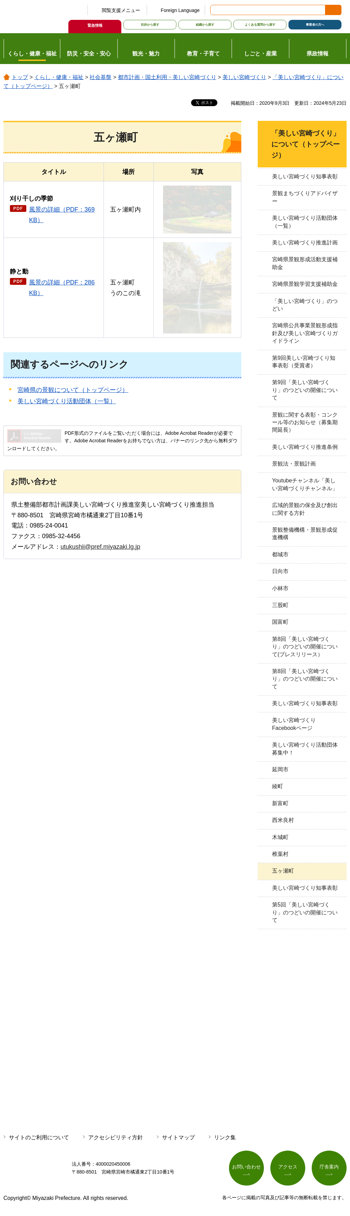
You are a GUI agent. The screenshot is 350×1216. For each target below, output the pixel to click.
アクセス (287, 1166)
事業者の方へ (315, 24)
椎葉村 (280, 854)
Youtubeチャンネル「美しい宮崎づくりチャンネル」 (305, 484)
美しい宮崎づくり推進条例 (305, 447)
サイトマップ (178, 1137)
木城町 (280, 837)
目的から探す (150, 24)
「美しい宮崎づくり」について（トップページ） (305, 144)
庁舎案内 (329, 1166)
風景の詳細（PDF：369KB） (62, 215)
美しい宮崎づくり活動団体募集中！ (305, 748)
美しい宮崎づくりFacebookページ (294, 724)
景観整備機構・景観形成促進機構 (305, 533)
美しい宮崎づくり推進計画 (305, 242)
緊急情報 (95, 25)
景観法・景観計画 (294, 464)
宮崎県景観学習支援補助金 (305, 284)
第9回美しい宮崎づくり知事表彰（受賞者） (303, 361)
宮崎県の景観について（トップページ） (72, 390)
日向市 (280, 571)
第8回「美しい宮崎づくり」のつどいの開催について (305, 678)
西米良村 (283, 820)
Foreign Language (180, 10)
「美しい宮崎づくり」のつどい (305, 305)
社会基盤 (100, 77)
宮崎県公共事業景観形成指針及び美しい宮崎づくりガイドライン (305, 333)
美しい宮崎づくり (244, 77)
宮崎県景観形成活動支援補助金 (305, 263)
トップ (20, 77)
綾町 (277, 786)
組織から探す (205, 24)
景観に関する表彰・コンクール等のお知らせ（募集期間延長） (305, 422)
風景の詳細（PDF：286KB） (62, 287)
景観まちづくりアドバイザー (305, 197)
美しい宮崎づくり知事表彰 (305, 176)
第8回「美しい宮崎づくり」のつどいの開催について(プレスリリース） (305, 646)
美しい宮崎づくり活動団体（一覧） (66, 401)
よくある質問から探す (260, 24)
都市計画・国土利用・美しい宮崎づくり (167, 77)
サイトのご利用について (39, 1137)
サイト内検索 (216, 9)
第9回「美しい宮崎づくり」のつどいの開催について (305, 390)
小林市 (280, 588)
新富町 (280, 803)
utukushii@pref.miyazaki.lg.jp (100, 546)
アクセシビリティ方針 (115, 1137)
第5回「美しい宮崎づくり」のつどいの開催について (305, 912)
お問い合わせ (246, 1166)
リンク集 (225, 1137)
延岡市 (280, 769)
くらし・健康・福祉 (58, 77)
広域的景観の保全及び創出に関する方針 (305, 509)
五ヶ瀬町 (283, 871)
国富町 (280, 622)
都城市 (280, 554)
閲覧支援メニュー (121, 10)
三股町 (280, 605)
